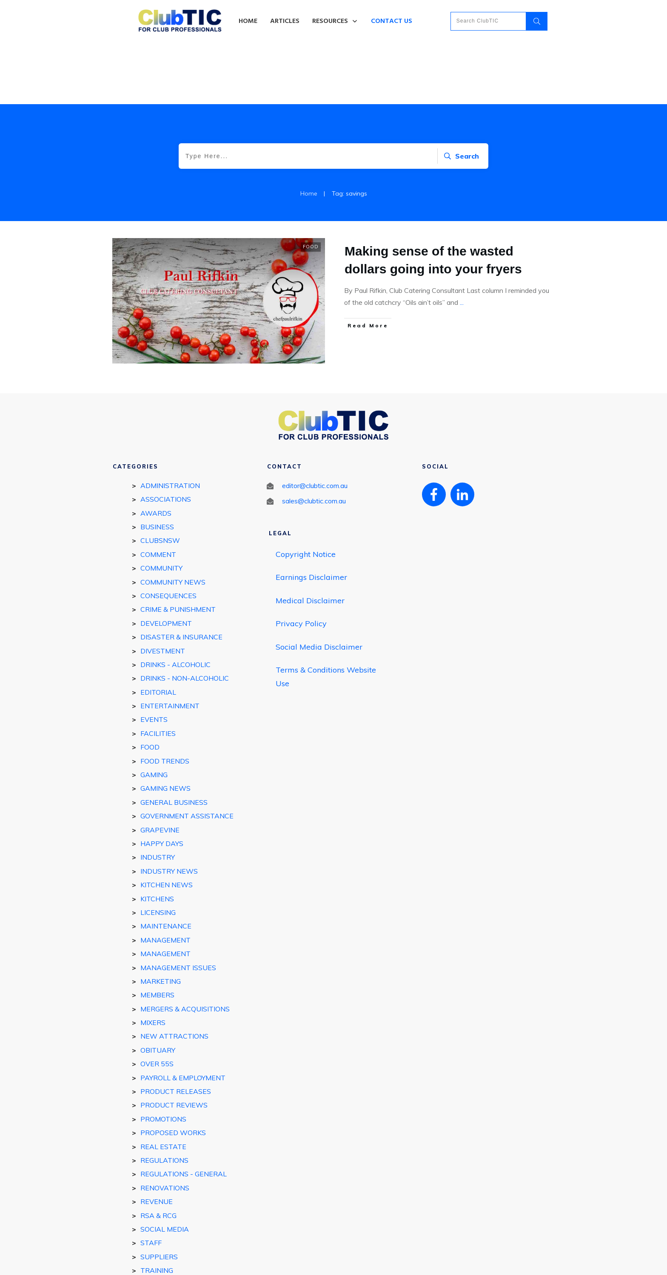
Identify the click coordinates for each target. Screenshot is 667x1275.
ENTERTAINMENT (170, 644)
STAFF (151, 1181)
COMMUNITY (161, 506)
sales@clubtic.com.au (314, 439)
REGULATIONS (164, 1098)
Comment (158, 492)
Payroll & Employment (182, 1015)
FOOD (311, 185)
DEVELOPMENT (166, 561)
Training (156, 1208)
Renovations (164, 1126)
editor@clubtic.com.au (315, 424)
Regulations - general (183, 1112)
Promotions (163, 1057)
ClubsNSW (160, 478)
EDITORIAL (158, 630)
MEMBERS (157, 933)
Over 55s (157, 1002)
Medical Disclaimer (310, 538)
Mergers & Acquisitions (185, 947)
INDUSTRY (157, 795)
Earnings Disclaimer (311, 515)
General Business (174, 740)
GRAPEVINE (160, 768)
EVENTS (154, 657)
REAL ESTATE (163, 1084)
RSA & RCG (158, 1153)
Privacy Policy (301, 562)
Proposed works (173, 1071)
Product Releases (175, 1029)
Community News (172, 520)
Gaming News (165, 726)
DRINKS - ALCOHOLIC (175, 603)
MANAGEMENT (165, 878)
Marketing (160, 919)
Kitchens (157, 836)
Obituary (157, 988)
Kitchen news (166, 823)
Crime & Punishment (178, 547)
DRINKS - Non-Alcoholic (184, 616)
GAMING (154, 713)
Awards (155, 451)
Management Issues (178, 905)
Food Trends (164, 699)
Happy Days (161, 782)
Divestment (162, 589)
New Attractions (174, 974)
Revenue (156, 1140)
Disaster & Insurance (181, 575)
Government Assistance (187, 754)
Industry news (169, 809)
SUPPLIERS (159, 1195)
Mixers (152, 961)
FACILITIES (158, 671)
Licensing (158, 850)
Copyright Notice (306, 492)
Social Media (164, 1167)
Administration (170, 424)
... (462, 240)
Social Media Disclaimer (319, 585)
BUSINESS (157, 465)
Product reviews (174, 1043)
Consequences (168, 534)
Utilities (156, 1222)
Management (165, 892)
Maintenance (165, 864)
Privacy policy (363, 1261)
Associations (165, 437)
